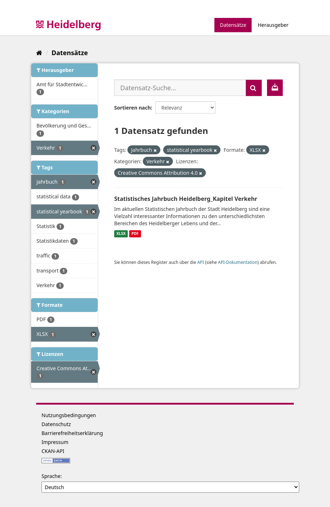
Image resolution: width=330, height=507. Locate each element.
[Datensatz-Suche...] (180, 87)
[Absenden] (254, 87)
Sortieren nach (132, 107)
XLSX (121, 233)
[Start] (39, 52)
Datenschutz (56, 424)
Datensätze (233, 24)
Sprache (51, 476)
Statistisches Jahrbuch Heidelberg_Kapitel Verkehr (185, 199)
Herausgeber (273, 24)
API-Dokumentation (237, 262)
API (200, 262)
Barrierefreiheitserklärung (72, 433)
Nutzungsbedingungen (69, 415)
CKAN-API (53, 451)
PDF (135, 233)
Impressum (55, 442)
